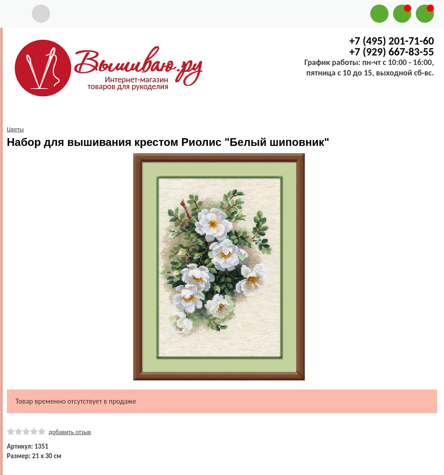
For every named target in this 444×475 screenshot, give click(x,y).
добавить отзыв (70, 432)
